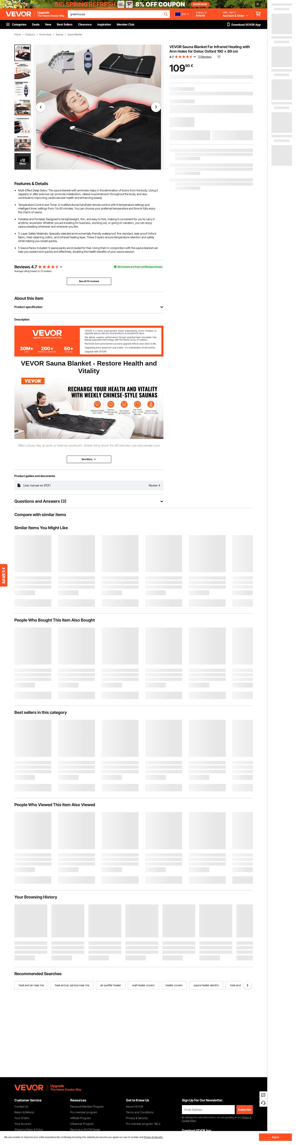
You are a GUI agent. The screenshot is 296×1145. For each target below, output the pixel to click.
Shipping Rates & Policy (28, 1129)
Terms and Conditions (140, 1112)
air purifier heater (110, 985)
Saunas (59, 34)
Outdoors (30, 34)
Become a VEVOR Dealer (85, 1129)
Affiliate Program (80, 1118)
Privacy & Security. (153, 1137)
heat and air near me (31, 985)
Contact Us (21, 1106)
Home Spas (45, 34)
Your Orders (21, 1118)
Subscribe (244, 1109)
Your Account (22, 1123)
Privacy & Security (137, 1118)
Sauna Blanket (74, 34)
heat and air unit (240, 985)
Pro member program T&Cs (143, 1123)
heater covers (174, 985)
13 (42, 271)
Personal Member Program (87, 1106)
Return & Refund (24, 1112)
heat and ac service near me (72, 985)
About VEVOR (134, 1106)
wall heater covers (143, 985)
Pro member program (83, 1112)
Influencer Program (82, 1123)
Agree (275, 1137)
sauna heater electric (206, 985)
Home (17, 34)
